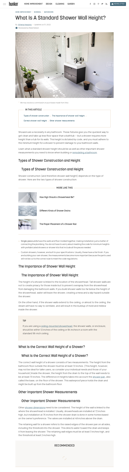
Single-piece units (29, 241)
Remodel (37, 12)
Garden (71, 4)
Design (49, 4)
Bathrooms (49, 12)
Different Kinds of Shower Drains (55, 211)
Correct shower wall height (35, 121)
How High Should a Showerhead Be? (57, 197)
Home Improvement (33, 4)
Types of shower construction (36, 116)
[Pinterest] (98, 4)
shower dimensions (35, 408)
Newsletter (118, 4)
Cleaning (60, 4)
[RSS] (106, 4)
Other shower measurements (62, 121)
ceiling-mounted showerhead (56, 326)
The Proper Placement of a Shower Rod (58, 224)
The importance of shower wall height (68, 116)
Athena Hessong (24, 25)
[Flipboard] (102, 4)
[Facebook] (90, 4)
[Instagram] (94, 4)
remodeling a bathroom (84, 153)
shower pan (99, 377)
